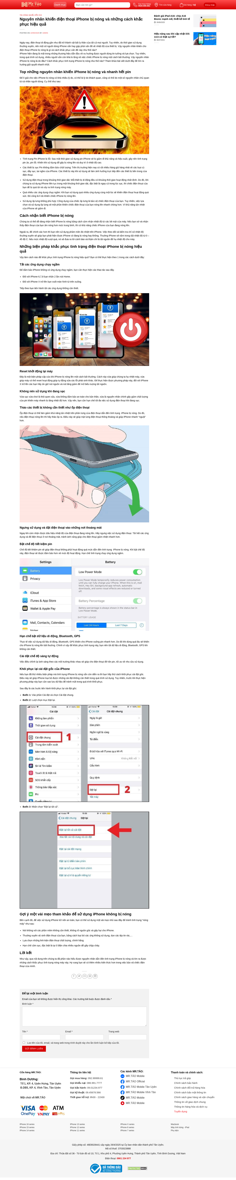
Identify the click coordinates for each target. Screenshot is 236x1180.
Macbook (175, 1124)
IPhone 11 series (77, 1130)
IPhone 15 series (27, 1127)
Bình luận (27, 1004)
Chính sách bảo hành (185, 1083)
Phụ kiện (175, 1130)
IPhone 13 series (77, 1124)
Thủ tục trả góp (182, 1078)
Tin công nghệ (26, 15)
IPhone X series (127, 1124)
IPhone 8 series (127, 1127)
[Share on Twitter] (79, 976)
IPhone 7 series (127, 1130)
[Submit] (127, 5)
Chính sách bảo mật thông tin (190, 1092)
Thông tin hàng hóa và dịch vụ (190, 1106)
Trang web (113, 1031)
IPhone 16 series (27, 1124)
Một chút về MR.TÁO (32, 1097)
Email (68, 1031)
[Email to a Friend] (84, 976)
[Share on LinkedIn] (95, 976)
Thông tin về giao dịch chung (190, 1102)
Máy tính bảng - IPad (180, 1127)
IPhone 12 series (77, 1127)
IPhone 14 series (27, 1130)
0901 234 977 (124, 1158)
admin (45, 33)
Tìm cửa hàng (165, 5)
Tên (25, 1031)
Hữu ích (38, 15)
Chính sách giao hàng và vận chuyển (194, 1097)
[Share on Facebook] (73, 976)
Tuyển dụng (180, 1111)
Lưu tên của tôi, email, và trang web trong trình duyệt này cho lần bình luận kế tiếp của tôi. (73, 1043)
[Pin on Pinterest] (89, 976)
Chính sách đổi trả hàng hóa (189, 1087)
